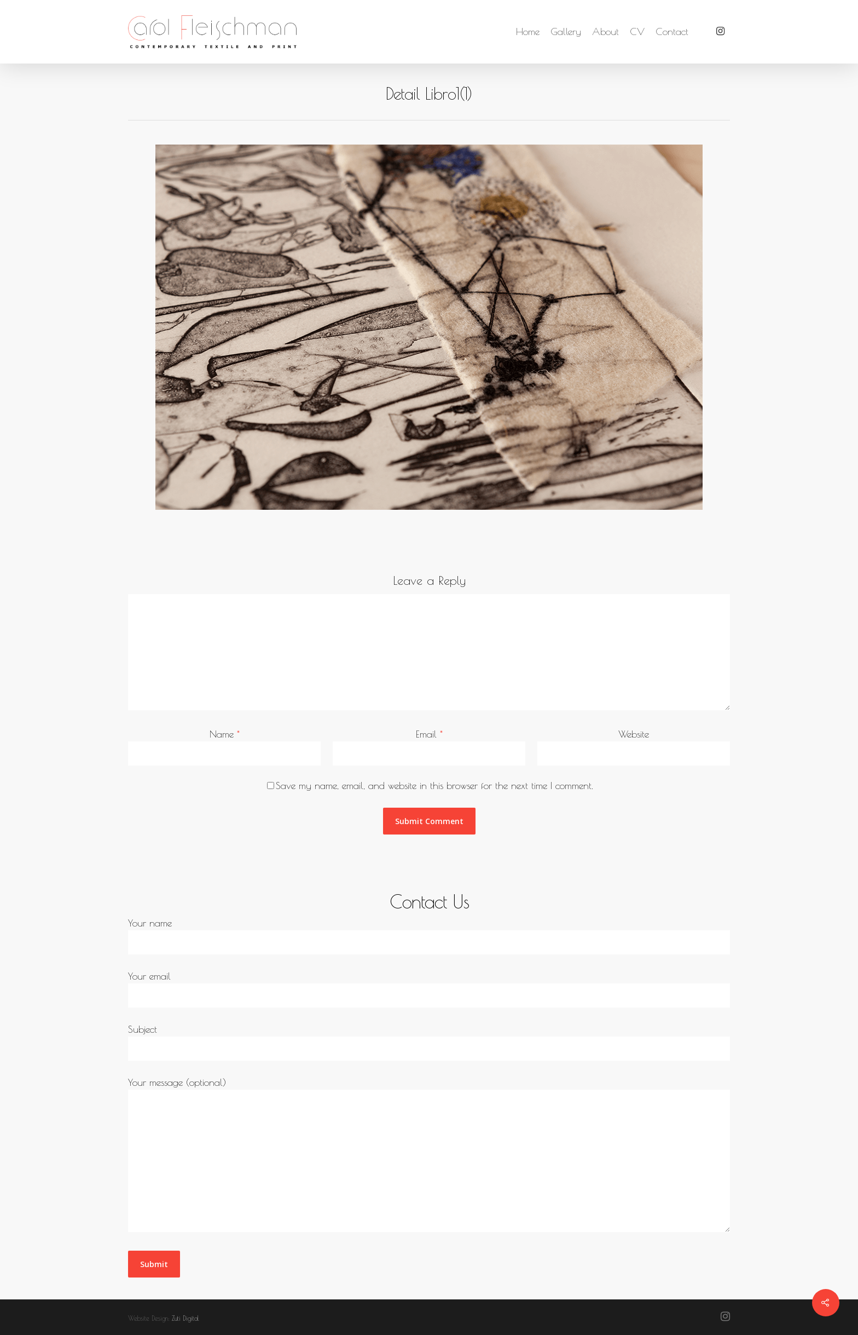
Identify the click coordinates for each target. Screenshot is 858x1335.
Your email (429, 989)
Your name (429, 935)
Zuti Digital (185, 1318)
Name (225, 734)
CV (637, 32)
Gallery (565, 32)
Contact (672, 32)
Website (633, 734)
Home (528, 32)
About (605, 32)
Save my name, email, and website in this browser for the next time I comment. (434, 785)
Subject (429, 1042)
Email (429, 734)
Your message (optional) (429, 1156)
